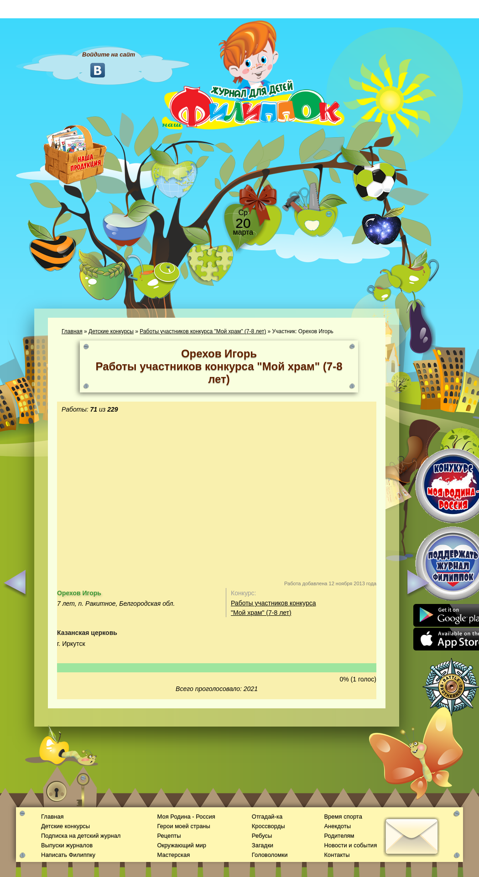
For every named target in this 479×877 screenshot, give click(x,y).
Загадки (262, 845)
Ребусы (262, 835)
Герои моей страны (183, 826)
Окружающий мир (181, 845)
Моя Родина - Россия (186, 816)
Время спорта (343, 816)
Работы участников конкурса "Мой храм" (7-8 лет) (203, 331)
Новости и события (350, 845)
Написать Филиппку (68, 854)
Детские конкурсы (111, 331)
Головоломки (270, 854)
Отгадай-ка (267, 816)
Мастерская (173, 854)
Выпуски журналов (67, 845)
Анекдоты (337, 826)
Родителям (339, 835)
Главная (72, 331)
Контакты (336, 854)
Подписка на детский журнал (80, 835)
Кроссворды (268, 826)
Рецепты (169, 835)
